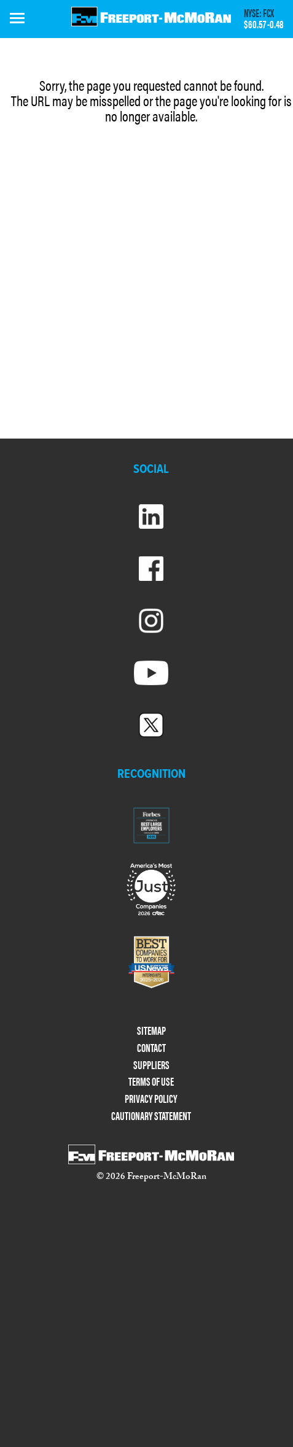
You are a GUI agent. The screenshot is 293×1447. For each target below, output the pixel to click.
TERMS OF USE (151, 1082)
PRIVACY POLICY (151, 1099)
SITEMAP (151, 1031)
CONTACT (151, 1048)
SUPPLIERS (151, 1065)
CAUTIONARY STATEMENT (151, 1116)
